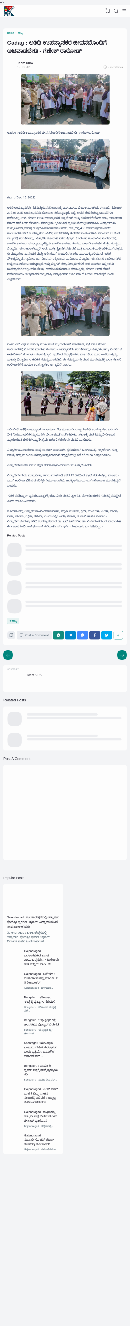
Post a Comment (37, 727)
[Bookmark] (12, 728)
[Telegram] (73, 727)
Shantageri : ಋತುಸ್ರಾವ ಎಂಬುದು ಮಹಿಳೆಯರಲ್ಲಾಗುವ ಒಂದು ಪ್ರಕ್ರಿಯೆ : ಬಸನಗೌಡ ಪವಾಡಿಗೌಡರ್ (42, 1170)
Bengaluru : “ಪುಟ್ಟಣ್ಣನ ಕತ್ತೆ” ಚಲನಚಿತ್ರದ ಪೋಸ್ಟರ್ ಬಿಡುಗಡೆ (41, 1139)
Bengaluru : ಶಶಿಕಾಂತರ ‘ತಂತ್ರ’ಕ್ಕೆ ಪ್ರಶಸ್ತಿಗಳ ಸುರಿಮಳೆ (42, 1113)
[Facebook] (96, 727)
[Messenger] (84, 727)
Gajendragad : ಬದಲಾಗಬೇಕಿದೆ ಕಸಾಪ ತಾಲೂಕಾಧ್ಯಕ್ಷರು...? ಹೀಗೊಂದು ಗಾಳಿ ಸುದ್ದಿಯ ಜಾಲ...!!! (42, 1068)
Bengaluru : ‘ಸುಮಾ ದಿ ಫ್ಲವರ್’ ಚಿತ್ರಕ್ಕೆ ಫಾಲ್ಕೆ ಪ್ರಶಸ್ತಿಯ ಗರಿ (41, 1190)
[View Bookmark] (106, 10)
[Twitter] (107, 727)
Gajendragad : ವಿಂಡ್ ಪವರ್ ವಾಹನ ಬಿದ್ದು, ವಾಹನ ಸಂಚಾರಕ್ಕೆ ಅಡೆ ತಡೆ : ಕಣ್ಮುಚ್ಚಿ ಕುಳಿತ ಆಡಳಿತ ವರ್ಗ (41, 1221)
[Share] (118, 727)
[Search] (115, 10)
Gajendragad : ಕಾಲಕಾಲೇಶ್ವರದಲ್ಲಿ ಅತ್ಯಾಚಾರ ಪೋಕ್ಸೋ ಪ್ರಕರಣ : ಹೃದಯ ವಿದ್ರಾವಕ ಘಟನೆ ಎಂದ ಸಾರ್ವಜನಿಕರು (32, 1027)
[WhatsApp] (61, 727)
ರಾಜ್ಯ (15, 711)
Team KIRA (36, 771)
